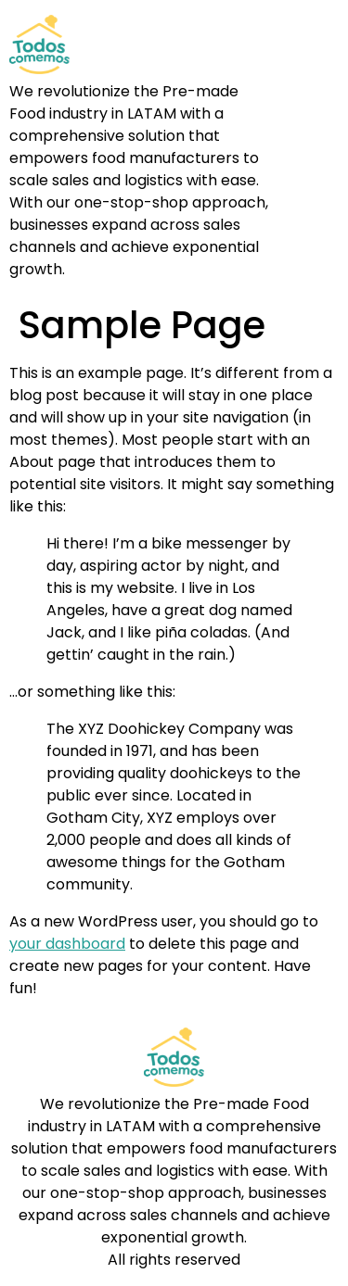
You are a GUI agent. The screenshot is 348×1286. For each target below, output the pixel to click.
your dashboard (67, 943)
